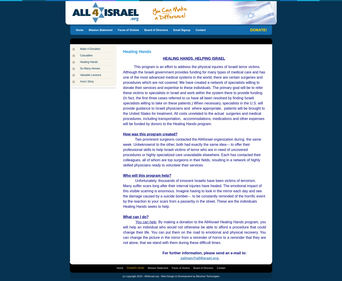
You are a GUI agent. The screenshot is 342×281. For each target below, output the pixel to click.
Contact (221, 268)
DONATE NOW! (135, 268)
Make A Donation (90, 49)
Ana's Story (87, 81)
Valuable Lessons (90, 75)
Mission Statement (158, 268)
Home (120, 268)
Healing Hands (89, 62)
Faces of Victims (181, 268)
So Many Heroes (90, 68)
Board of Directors (203, 268)
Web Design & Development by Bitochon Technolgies (190, 276)
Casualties (86, 55)
